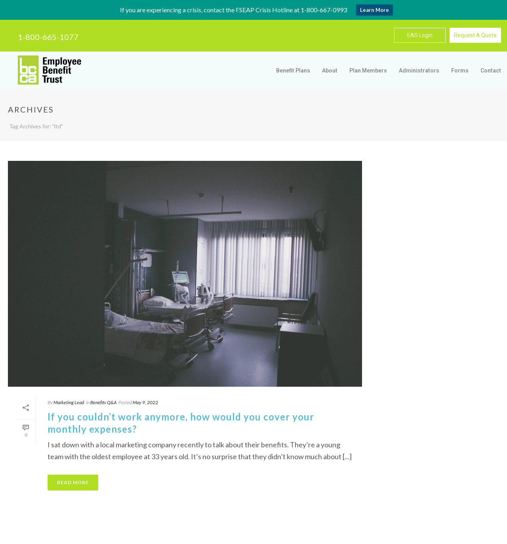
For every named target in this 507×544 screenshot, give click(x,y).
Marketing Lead (68, 402)
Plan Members (368, 70)
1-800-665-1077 (48, 37)
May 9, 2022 (145, 402)
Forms (460, 70)
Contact (490, 70)
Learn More (374, 10)
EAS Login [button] (420, 35)
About (329, 70)
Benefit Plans (293, 70)
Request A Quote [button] (475, 35)
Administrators (419, 70)
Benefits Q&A (103, 402)
